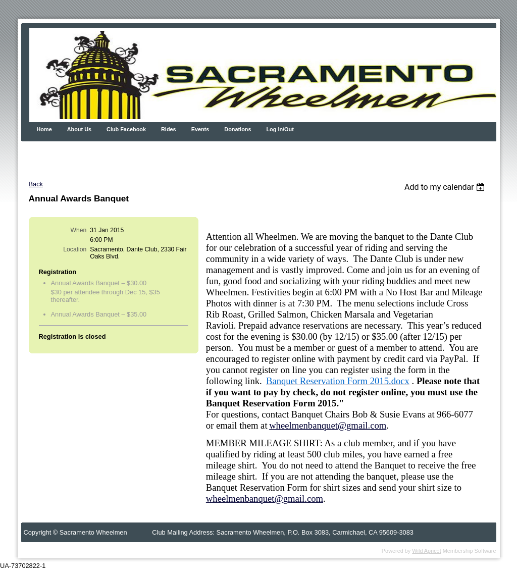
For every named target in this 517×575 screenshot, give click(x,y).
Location (74, 249)
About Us (79, 129)
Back (36, 184)
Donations (237, 129)
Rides (168, 129)
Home (44, 129)
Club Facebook (126, 129)
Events (200, 129)
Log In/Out (279, 129)
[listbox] (446, 187)
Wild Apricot (426, 551)
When (79, 230)
